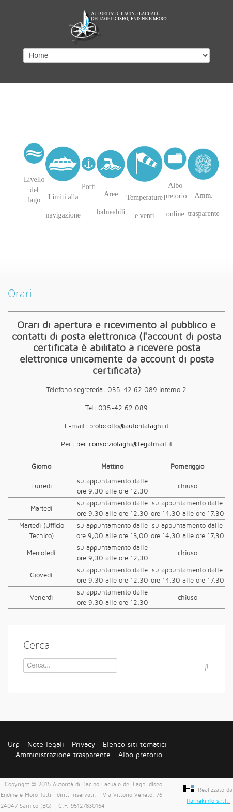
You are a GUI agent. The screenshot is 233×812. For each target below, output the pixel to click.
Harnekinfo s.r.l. (207, 801)
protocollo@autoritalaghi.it (128, 426)
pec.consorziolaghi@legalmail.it (124, 444)
